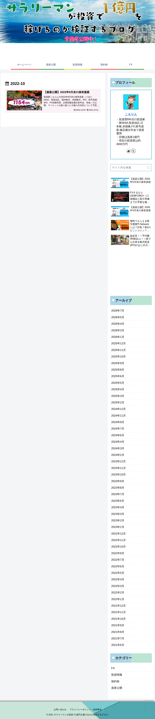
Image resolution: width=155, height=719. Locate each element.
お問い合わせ (60, 709)
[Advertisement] (131, 272)
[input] (131, 167)
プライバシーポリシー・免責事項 (85, 709)
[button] (148, 167)
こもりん (131, 114)
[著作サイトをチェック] (128, 151)
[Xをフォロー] (133, 151)
